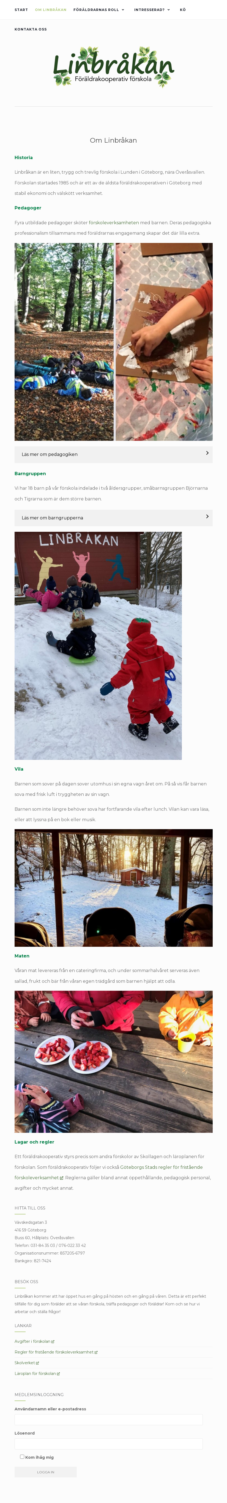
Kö (183, 10)
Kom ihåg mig (37, 1457)
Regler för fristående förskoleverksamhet (56, 1352)
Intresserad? (149, 10)
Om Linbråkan (51, 10)
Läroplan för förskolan (37, 1373)
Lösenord (25, 1433)
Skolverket (27, 1362)
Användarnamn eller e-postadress (50, 1409)
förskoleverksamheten (114, 222)
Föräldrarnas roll (96, 10)
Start (21, 10)
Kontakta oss (31, 29)
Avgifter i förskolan (34, 1341)
